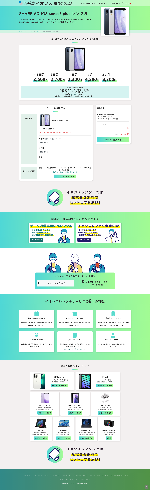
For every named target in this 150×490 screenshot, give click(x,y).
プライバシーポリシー (83, 479)
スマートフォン (29, 31)
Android (38, 31)
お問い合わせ (115, 3)
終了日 (41, 148)
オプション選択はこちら (64, 176)
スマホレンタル (27, 475)
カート (126, 3)
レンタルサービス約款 (80, 475)
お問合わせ (74, 94)
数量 (40, 157)
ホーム (20, 31)
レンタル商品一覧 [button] (87, 3)
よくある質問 (54, 475)
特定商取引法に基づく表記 (119, 475)
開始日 (51, 139)
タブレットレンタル (41, 475)
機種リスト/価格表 (59, 385)
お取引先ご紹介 (95, 475)
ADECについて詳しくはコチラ (75, 349)
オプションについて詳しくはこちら (65, 172)
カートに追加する (113, 139)
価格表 (109, 438)
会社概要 (105, 475)
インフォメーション (66, 479)
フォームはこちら (52, 283)
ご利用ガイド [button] (102, 3)
